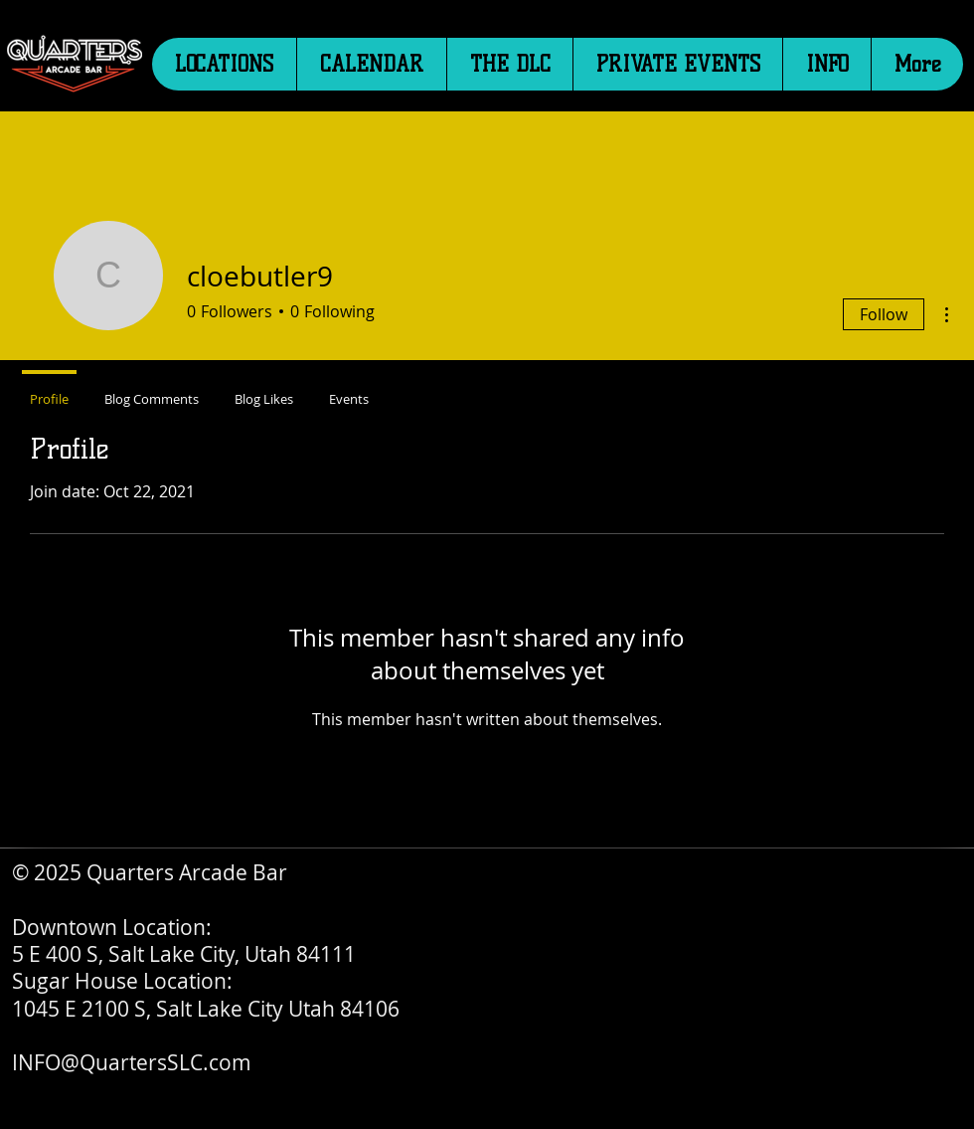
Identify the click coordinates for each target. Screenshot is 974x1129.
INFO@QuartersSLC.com (131, 1062)
